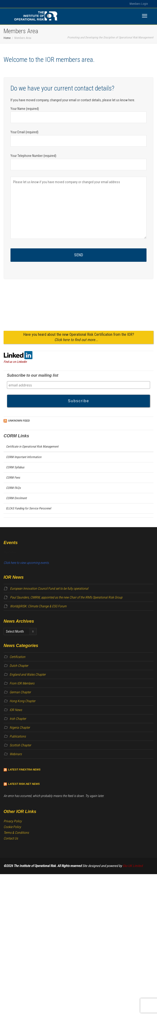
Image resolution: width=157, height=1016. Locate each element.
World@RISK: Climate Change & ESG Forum (38, 606)
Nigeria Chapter (20, 727)
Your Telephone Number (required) (78, 162)
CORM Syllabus (15, 467)
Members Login (139, 3)
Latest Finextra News (24, 769)
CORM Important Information (23, 457)
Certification (17, 657)
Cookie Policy (12, 827)
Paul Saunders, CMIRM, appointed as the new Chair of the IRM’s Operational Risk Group (66, 597)
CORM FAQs (13, 488)
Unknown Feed (19, 420)
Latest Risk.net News (24, 783)
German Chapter (20, 692)
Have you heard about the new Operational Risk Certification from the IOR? (78, 337)
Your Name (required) (78, 115)
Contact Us (11, 838)
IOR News (16, 710)
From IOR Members (22, 683)
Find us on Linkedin (15, 362)
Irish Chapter (18, 719)
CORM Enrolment (16, 498)
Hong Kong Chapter (22, 701)
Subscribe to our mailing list (32, 375)
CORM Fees (13, 477)
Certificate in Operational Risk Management (32, 446)
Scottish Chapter (20, 745)
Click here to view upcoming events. (26, 563)
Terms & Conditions (16, 832)
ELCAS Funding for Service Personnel (28, 508)
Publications (18, 736)
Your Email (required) (78, 138)
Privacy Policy (13, 821)
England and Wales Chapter (28, 674)
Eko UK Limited (133, 866)
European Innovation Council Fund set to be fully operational (49, 588)
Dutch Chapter (19, 666)
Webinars (16, 754)
